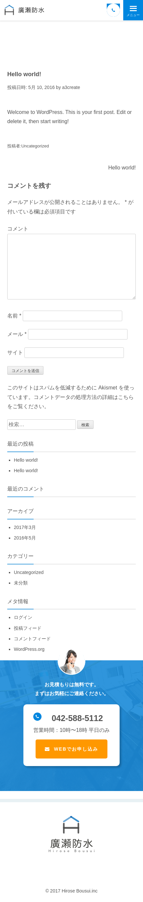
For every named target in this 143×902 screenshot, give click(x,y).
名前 (14, 316)
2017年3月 (25, 527)
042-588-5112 (68, 718)
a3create (71, 87)
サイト (15, 352)
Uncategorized (35, 145)
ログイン (23, 617)
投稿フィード (28, 628)
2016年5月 (25, 537)
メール (17, 334)
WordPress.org (29, 649)
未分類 (21, 582)
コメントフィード (32, 638)
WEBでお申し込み (76, 749)
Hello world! (122, 167)
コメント (17, 228)
